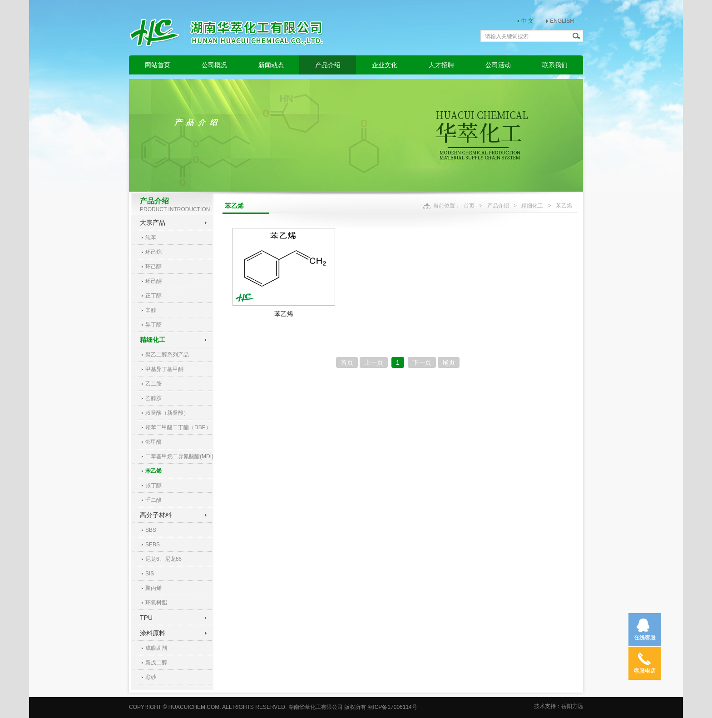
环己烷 (153, 252)
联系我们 (555, 65)
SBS (150, 530)
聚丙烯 (153, 588)
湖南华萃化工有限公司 (315, 707)
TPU (146, 617)
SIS (149, 573)
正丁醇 (153, 295)
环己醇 (153, 266)
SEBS (152, 544)
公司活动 (498, 65)
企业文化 (384, 65)
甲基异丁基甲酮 (164, 369)
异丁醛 (153, 325)
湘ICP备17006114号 (392, 707)
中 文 (527, 21)
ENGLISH (562, 21)
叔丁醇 (153, 485)
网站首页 (157, 65)
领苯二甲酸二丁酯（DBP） (178, 427)
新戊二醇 (156, 662)
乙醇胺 (153, 398)
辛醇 (150, 310)
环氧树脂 (156, 602)
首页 (469, 206)
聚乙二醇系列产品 (167, 355)
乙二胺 (153, 384)
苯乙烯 (153, 471)
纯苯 (150, 237)
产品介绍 (328, 65)
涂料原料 (152, 633)
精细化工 (152, 339)
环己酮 (153, 281)
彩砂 (150, 677)
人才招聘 (441, 65)
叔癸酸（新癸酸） (167, 413)
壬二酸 (153, 500)
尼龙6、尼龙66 (163, 559)
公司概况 (214, 65)
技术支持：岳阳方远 (558, 706)
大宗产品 (152, 222)
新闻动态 (271, 65)
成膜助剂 (156, 648)
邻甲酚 (153, 442)
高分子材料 (156, 515)
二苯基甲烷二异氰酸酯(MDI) (178, 456)
